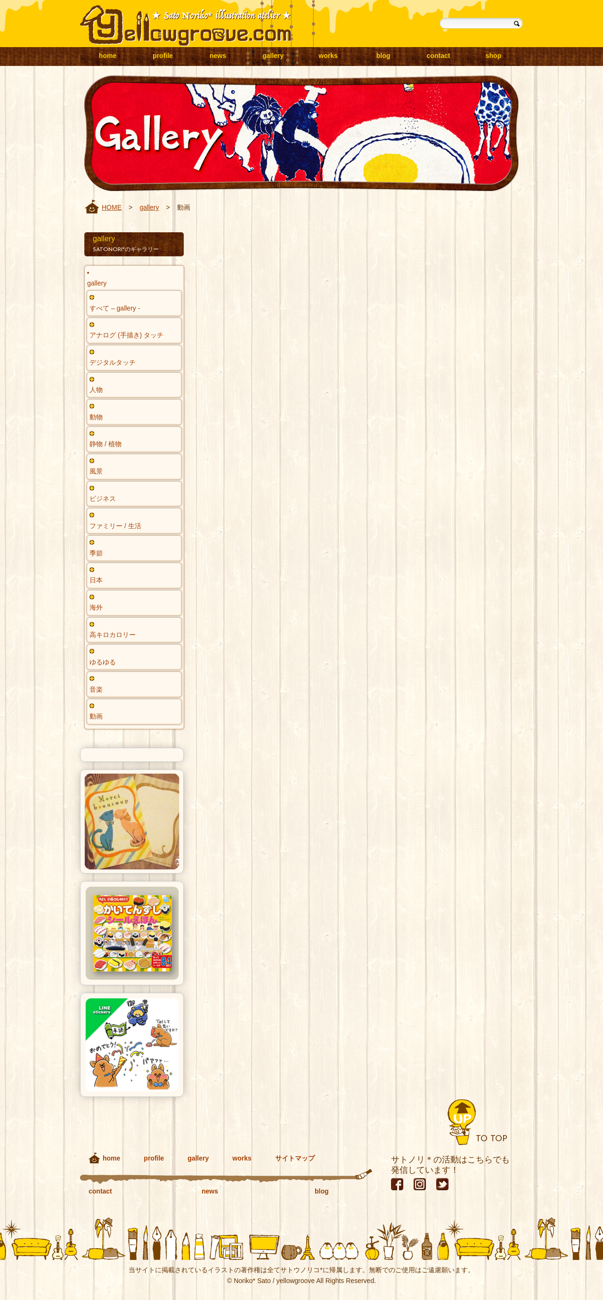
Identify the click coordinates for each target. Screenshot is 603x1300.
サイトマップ (295, 1158)
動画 (96, 716)
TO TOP (491, 1139)
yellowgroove (185, 25)
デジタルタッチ (113, 362)
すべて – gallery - (115, 308)
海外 (96, 607)
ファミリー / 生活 (115, 526)
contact (438, 55)
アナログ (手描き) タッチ (126, 335)
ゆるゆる (103, 662)
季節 (96, 553)
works (327, 55)
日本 (96, 580)
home (107, 55)
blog (383, 55)
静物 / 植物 (106, 444)
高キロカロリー (113, 634)
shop (493, 55)
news (218, 55)
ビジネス (103, 498)
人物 (96, 389)
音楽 (96, 689)
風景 (96, 471)
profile (163, 55)
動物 (96, 417)
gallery (273, 55)
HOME (112, 207)
